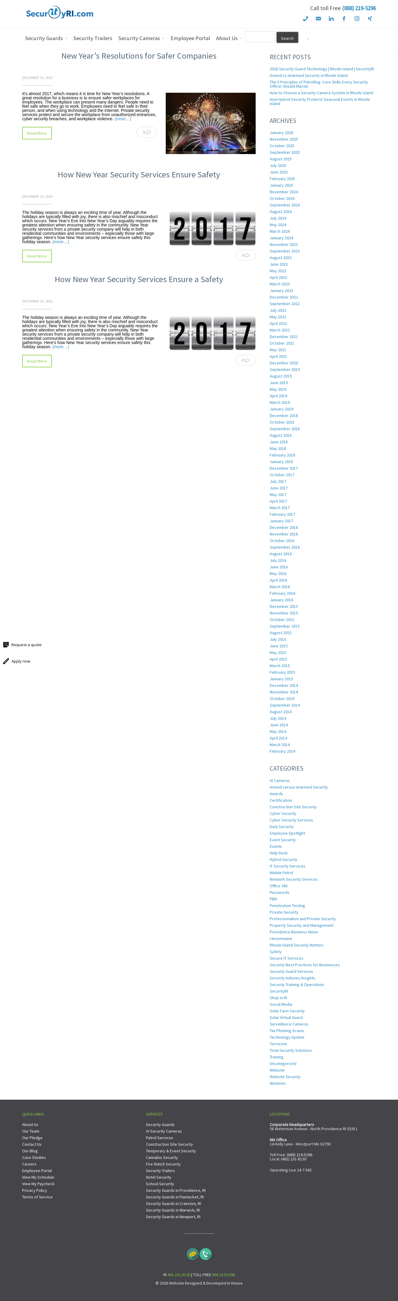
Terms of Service (37, 1197)
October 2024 (282, 198)
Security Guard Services (291, 971)
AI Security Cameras (164, 1131)
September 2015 (285, 626)
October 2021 (282, 343)
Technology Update (287, 1037)
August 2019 (281, 376)
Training (277, 1057)
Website (277, 1070)
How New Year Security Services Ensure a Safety (139, 279)
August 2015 (281, 632)
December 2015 (284, 606)
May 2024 (278, 224)
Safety (276, 951)
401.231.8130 (179, 1274)
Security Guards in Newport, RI (173, 1216)
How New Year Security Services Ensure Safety (139, 174)
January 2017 (281, 521)
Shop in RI (278, 997)
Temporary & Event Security (171, 1151)
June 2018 (279, 442)
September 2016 (285, 547)
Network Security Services (294, 879)
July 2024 (278, 218)
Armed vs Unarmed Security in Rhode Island (309, 75)
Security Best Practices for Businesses (305, 964)
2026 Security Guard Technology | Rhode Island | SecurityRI (322, 68)
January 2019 (281, 409)
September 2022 (285, 303)
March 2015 (280, 665)
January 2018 (281, 461)
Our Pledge (32, 1137)
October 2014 (282, 698)
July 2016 (278, 560)
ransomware (281, 938)
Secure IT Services (286, 958)
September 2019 (285, 369)
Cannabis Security (162, 1157)
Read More (37, 133)
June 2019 (279, 382)
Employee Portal (37, 1170)
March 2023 (280, 284)
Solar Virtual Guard (286, 1017)
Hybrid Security (283, 859)
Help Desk (279, 853)
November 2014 (284, 692)
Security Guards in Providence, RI (176, 1190)
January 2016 (281, 599)
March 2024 (280, 231)
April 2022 (278, 323)
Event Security (283, 839)
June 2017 (279, 488)
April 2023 (278, 277)
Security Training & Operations (297, 984)
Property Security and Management (302, 925)
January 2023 (281, 290)
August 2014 (281, 711)
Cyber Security (283, 813)
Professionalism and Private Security (303, 918)
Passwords (280, 892)
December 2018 (284, 415)
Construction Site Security (293, 806)
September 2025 (285, 152)
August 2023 (281, 257)
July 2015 (278, 639)
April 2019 (278, 395)
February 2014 (282, 751)
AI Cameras (280, 780)
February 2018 (282, 455)
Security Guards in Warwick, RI (173, 1210)
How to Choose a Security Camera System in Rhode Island (321, 92)
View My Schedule (38, 1177)
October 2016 (282, 540)
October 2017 (282, 474)
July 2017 (278, 481)
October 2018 (282, 422)
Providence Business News (294, 932)
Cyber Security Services (291, 820)
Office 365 (279, 885)
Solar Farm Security (287, 1011)
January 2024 (281, 238)
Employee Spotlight (287, 833)
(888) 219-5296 (359, 8)
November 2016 (284, 534)
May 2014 (278, 731)
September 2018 (285, 428)
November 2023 (284, 244)
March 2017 (280, 507)
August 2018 (281, 435)
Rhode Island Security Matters (297, 945)
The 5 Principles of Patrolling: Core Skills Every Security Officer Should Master (319, 84)
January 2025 (281, 185)
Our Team (30, 1131)
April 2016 (278, 580)
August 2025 (281, 159)
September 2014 (285, 705)
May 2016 (278, 573)
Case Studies (34, 1157)
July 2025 (278, 165)
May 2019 (278, 389)
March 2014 (280, 744)
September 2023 (285, 251)
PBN (273, 899)
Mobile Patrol (281, 872)
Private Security (284, 912)
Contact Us (32, 1144)
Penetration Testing (287, 905)
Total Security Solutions (291, 1050)
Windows (278, 1083)
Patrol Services (159, 1137)
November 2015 (284, 613)
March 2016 (280, 586)
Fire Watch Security (163, 1164)
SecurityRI (279, 991)
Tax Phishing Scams (287, 1030)
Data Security (282, 826)
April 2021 (278, 356)
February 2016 (282, 593)
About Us (30, 1124)
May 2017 (278, 494)
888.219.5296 (223, 1274)
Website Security (285, 1076)
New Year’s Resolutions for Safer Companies (138, 55)
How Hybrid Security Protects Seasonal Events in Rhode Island (320, 101)
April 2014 (278, 738)
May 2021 (278, 349)
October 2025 (282, 145)
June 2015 (279, 646)
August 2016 (281, 553)
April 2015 (278, 659)
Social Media (281, 1004)
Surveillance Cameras (289, 1024)
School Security (160, 1183)
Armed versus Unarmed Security (299, 787)
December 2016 (284, 527)
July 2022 (278, 310)
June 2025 (279, 172)
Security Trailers (160, 1170)
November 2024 (284, 191)
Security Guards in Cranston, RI (173, 1203)
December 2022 (284, 297)
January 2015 (281, 678)
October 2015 (282, 619)
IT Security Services (287, 866)
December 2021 (284, 336)
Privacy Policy (34, 1190)
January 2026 (281, 132)
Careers (29, 1164)
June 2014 (279, 725)
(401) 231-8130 (293, 1159)
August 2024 (281, 211)
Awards (276, 793)
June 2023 (279, 264)
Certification (281, 800)
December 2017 (284, 468)
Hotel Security (158, 1177)
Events (276, 846)
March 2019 (280, 402)
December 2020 (284, 363)
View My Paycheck (38, 1183)
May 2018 (278, 448)
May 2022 (278, 316)
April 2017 (278, 501)
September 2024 (285, 205)
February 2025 (282, 178)
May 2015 (278, 652)
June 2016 (279, 567)
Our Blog (30, 1151)
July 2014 (278, 718)
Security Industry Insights (292, 978)
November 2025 (284, 139)
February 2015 (282, 672)
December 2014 (284, 685)
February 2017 (282, 514)
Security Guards (160, 1124)
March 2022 (280, 330)
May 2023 (278, 270)
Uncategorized (283, 1063)
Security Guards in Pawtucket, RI (175, 1197)
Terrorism (278, 1043)
